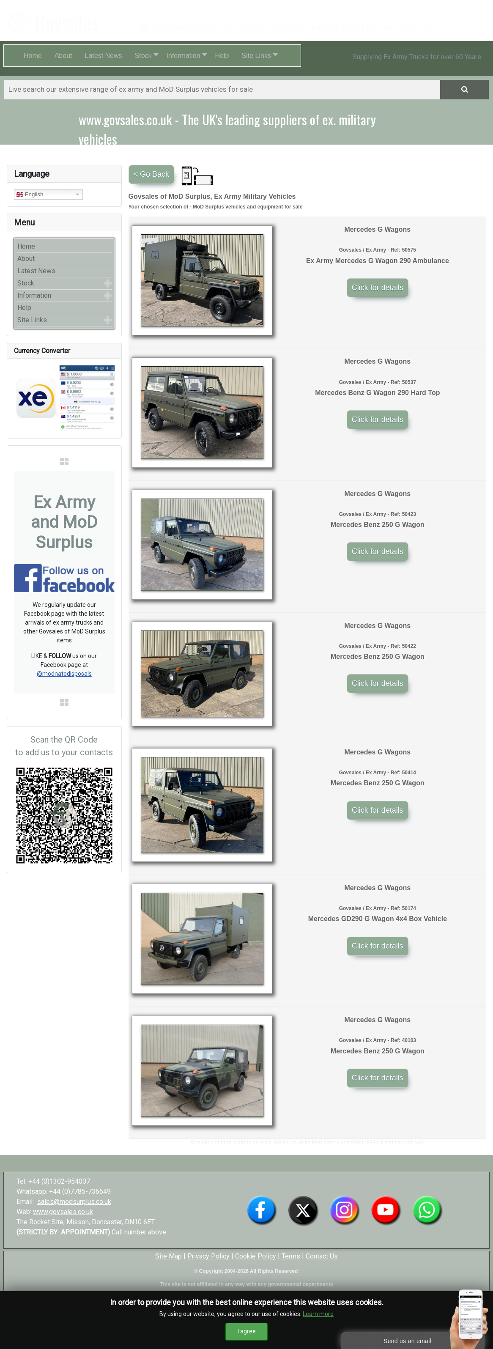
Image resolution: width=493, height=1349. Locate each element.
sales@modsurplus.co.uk (74, 1202)
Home (26, 246)
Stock (25, 283)
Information (34, 295)
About (26, 259)
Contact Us (322, 1256)
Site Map (168, 1256)
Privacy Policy (208, 1256)
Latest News (36, 271)
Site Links (32, 320)
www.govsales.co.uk (63, 1212)
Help (24, 308)
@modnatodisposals (64, 673)
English (29, 194)
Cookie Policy (255, 1256)
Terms (291, 1256)
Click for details (377, 287)
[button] (144, 55)
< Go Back (152, 174)
